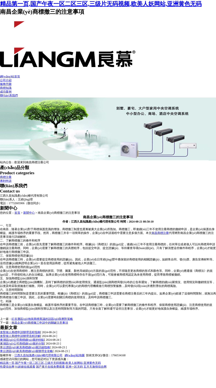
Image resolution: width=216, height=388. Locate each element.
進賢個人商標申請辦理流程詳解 (20, 336)
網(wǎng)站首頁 (10, 76)
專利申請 (6, 180)
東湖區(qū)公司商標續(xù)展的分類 (22, 343)
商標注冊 (6, 177)
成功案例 (6, 91)
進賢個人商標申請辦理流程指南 (20, 332)
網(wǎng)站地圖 (75, 355)
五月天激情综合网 (95, 366)
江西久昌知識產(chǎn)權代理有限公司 (38, 355)
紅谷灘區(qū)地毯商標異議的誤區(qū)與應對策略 (42, 318)
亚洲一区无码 (74, 366)
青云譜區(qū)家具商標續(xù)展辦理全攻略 (26, 351)
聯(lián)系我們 (9, 95)
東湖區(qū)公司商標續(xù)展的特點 (22, 339)
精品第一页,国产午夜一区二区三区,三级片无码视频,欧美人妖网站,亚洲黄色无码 (101, 4)
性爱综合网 (7, 366)
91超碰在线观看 (25, 366)
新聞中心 (29, 212)
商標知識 (6, 87)
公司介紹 (6, 80)
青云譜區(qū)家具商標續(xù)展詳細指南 (25, 347)
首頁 (17, 212)
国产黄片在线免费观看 (50, 366)
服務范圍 (6, 84)
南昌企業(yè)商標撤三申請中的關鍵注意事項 (40, 322)
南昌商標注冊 (160, 232)
